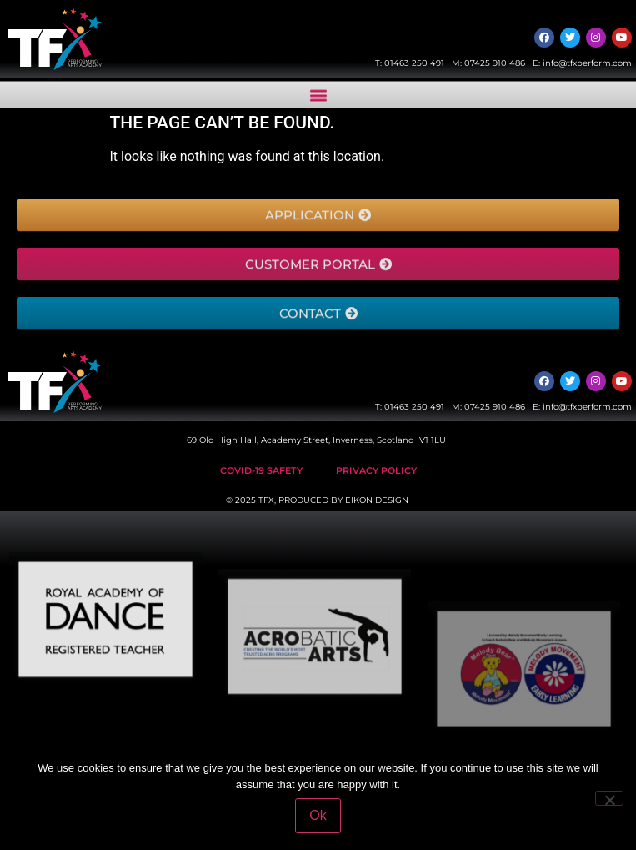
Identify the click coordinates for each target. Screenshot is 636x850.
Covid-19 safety (261, 470)
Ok (317, 815)
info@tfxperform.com (587, 63)
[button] (318, 98)
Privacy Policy (376, 470)
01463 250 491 (414, 63)
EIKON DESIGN (376, 500)
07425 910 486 (494, 63)
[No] (609, 798)
